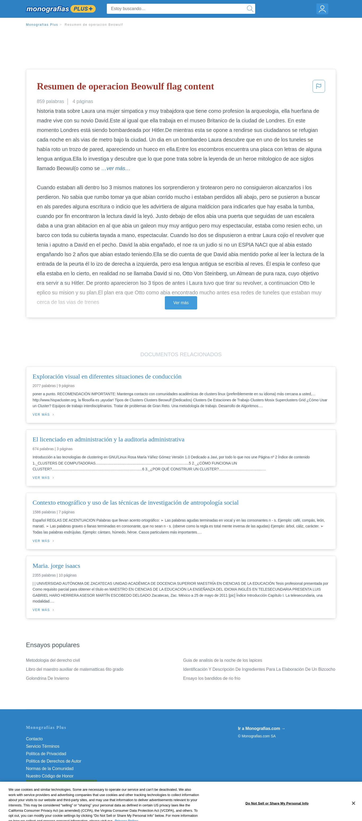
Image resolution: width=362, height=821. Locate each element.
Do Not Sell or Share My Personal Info (61, 783)
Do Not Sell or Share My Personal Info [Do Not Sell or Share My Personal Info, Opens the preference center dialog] (276, 815)
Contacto (34, 739)
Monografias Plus (42, 25)
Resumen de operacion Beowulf (94, 25)
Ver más (181, 302)
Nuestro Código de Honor (49, 776)
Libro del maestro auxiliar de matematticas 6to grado (74, 669)
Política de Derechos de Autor (53, 761)
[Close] (353, 814)
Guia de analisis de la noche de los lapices (222, 660)
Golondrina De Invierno (47, 678)
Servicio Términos (42, 746)
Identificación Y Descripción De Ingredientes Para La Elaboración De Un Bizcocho (259, 669)
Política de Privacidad (46, 753)
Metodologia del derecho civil (53, 660)
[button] (318, 88)
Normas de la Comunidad (49, 768)
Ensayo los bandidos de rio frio (211, 678)
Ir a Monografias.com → (261, 728)
